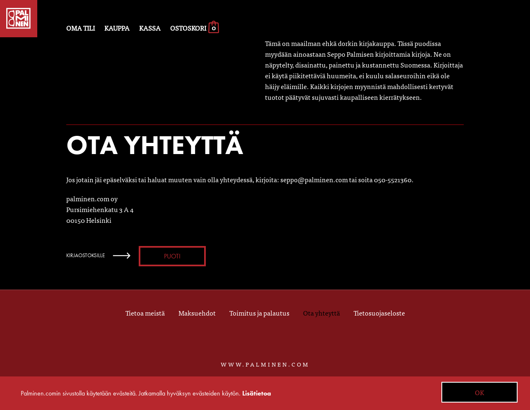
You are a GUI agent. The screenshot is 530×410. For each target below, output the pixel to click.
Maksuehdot (197, 312)
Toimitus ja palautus (259, 312)
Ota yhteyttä (321, 312)
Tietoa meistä (145, 312)
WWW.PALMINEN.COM (265, 364)
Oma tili (80, 27)
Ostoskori (195, 27)
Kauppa (117, 27)
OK (479, 392)
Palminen (18, 18)
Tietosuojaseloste (379, 312)
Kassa (150, 27)
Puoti (172, 256)
